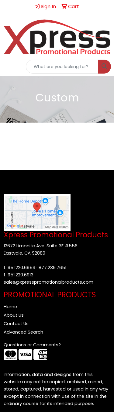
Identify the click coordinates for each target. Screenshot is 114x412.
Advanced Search (23, 332)
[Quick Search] (62, 67)
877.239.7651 (52, 268)
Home (10, 307)
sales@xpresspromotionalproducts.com (48, 282)
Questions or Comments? (32, 345)
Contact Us (16, 324)
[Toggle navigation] (9, 66)
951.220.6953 (21, 268)
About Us (14, 315)
